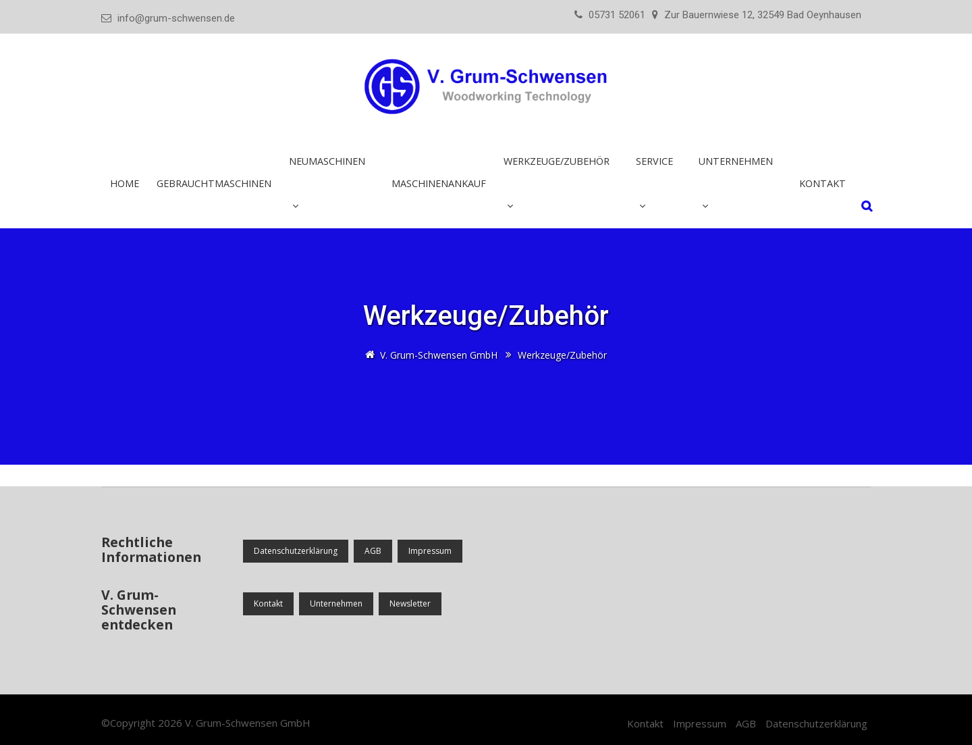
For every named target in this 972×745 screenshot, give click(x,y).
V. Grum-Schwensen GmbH (247, 722)
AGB (372, 551)
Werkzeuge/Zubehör (557, 161)
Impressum (430, 551)
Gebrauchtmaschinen (214, 183)
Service (654, 161)
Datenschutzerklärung (296, 551)
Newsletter (410, 603)
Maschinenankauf (439, 183)
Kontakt (822, 183)
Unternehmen (736, 161)
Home (124, 183)
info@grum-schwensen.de (176, 18)
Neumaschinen (327, 161)
